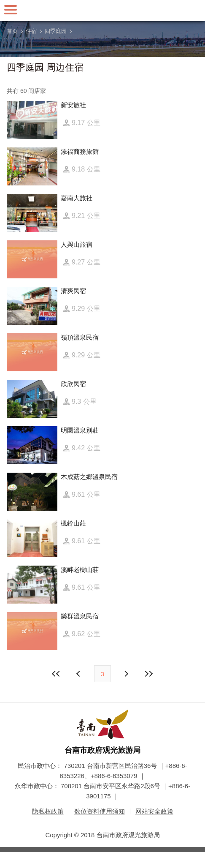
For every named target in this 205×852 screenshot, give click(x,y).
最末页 (148, 673)
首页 (12, 31)
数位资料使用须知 (99, 811)
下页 (79, 673)
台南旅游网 (102, 10)
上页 (125, 673)
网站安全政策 (154, 811)
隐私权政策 (48, 811)
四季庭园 (56, 31)
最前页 (56, 673)
